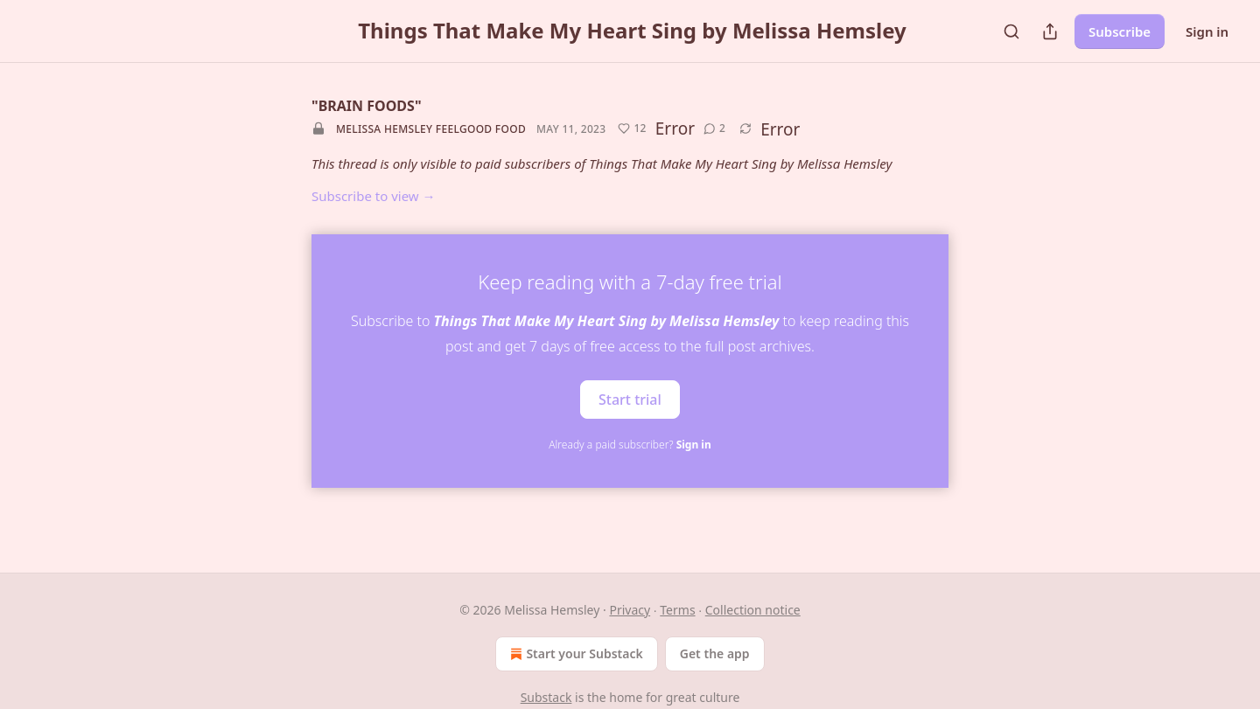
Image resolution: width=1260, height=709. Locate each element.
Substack (546, 697)
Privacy (629, 609)
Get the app (715, 653)
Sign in (1207, 31)
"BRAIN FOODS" (367, 105)
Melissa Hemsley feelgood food (431, 129)
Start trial (630, 398)
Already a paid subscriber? (629, 444)
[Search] (1011, 31)
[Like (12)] (631, 128)
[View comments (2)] (714, 128)
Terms (677, 609)
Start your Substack (574, 654)
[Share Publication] (1050, 31)
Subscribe (1119, 31)
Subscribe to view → (374, 196)
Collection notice (753, 609)
